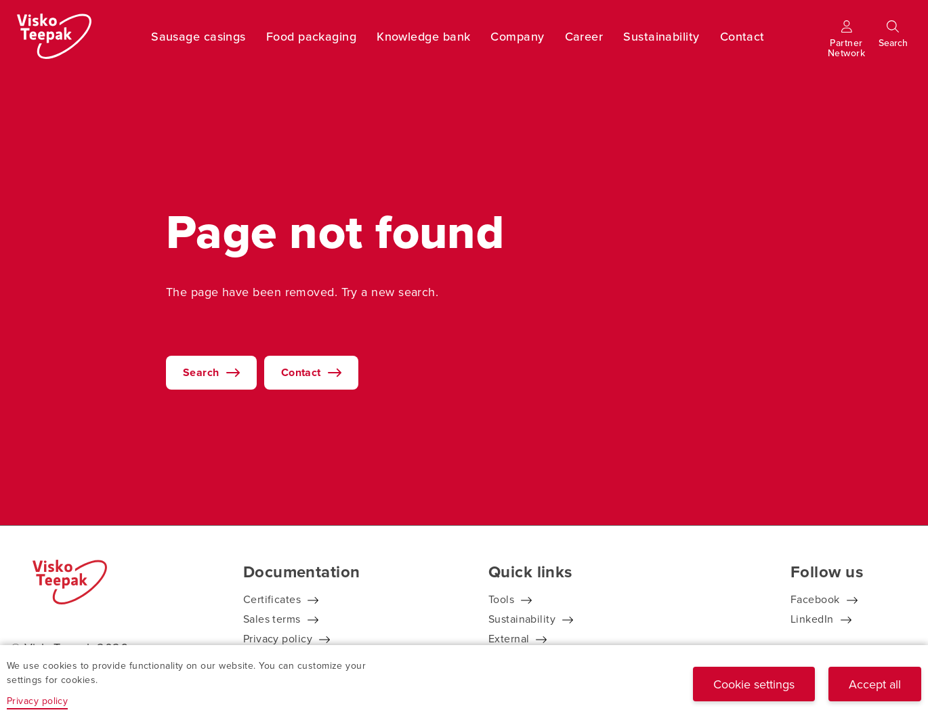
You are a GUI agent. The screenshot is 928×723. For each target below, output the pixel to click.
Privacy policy (277, 638)
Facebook (815, 599)
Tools (501, 599)
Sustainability (661, 36)
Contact (742, 36)
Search (201, 372)
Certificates (272, 599)
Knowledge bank (423, 36)
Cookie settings (754, 684)
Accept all (875, 684)
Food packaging (311, 36)
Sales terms (272, 618)
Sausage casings (198, 36)
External (509, 638)
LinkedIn (812, 618)
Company (517, 36)
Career (584, 36)
